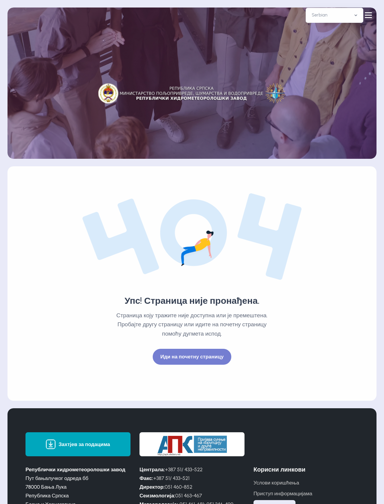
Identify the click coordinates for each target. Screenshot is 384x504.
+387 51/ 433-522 (183, 469)
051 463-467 (188, 496)
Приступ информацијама (283, 493)
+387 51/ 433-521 (171, 478)
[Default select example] (334, 15)
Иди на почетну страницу (192, 357)
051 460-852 (178, 487)
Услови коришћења (276, 483)
